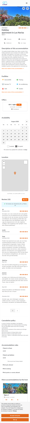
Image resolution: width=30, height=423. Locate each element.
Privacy (15, 411)
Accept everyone (15, 415)
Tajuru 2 (6, 395)
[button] (15, 173)
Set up (15, 419)
